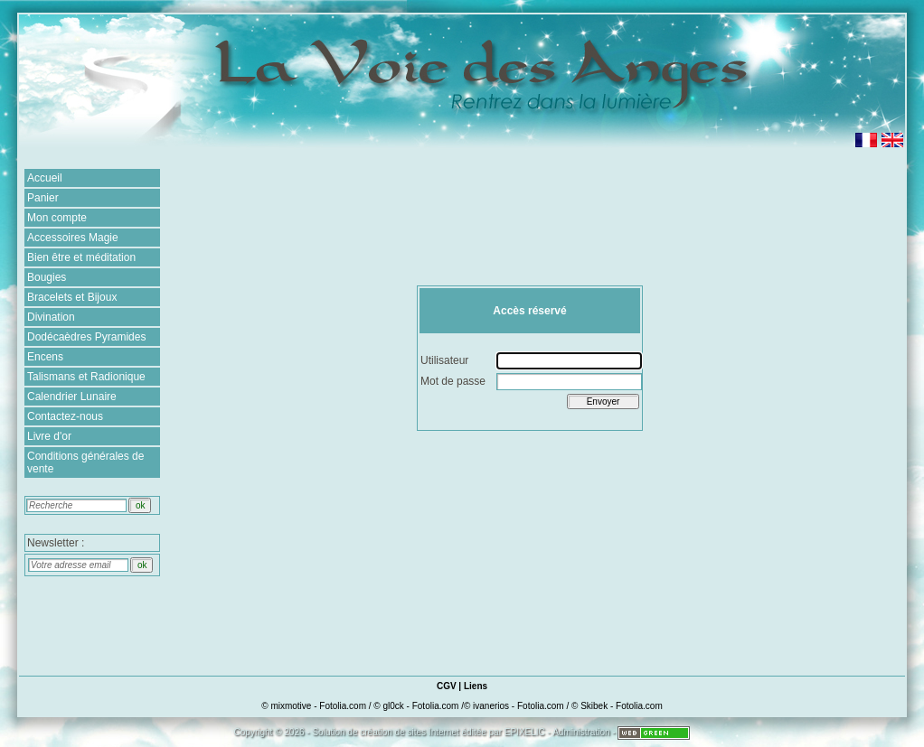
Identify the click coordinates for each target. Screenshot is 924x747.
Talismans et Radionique (86, 376)
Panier (43, 197)
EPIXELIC (524, 732)
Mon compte (57, 217)
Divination (51, 317)
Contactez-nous (65, 416)
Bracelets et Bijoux (72, 297)
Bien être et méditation (81, 257)
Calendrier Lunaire (72, 396)
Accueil (44, 178)
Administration (580, 732)
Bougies (46, 277)
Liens (475, 686)
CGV (447, 686)
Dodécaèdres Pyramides (86, 337)
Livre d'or (49, 436)
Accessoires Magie (72, 237)
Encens (45, 356)
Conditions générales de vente (85, 462)
